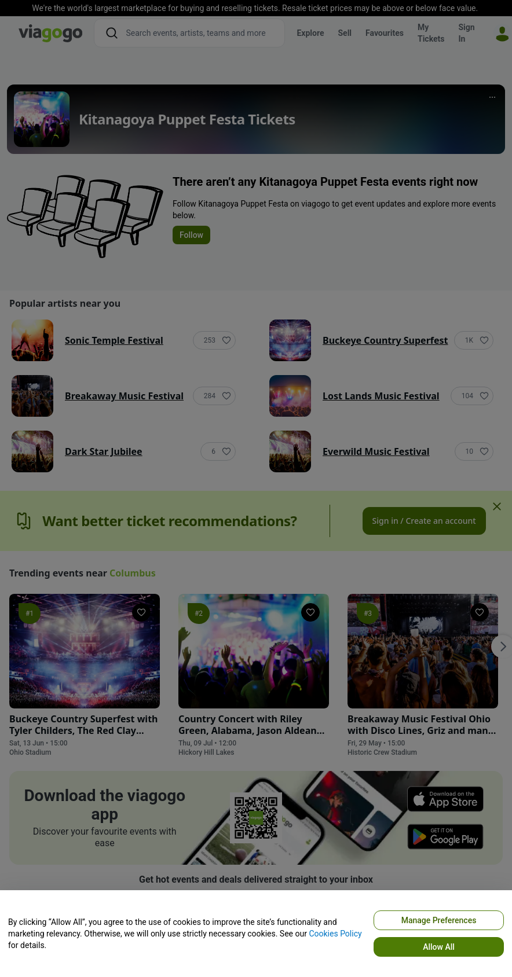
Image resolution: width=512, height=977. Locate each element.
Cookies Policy (335, 933)
